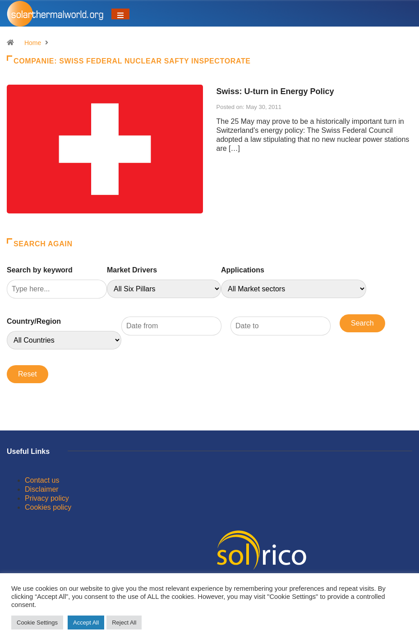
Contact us (42, 480)
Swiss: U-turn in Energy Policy (275, 91)
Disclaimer (42, 489)
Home (32, 42)
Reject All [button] (124, 622)
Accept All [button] (86, 622)
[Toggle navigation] (120, 14)
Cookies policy (48, 507)
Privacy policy (47, 498)
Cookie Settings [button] (37, 622)
